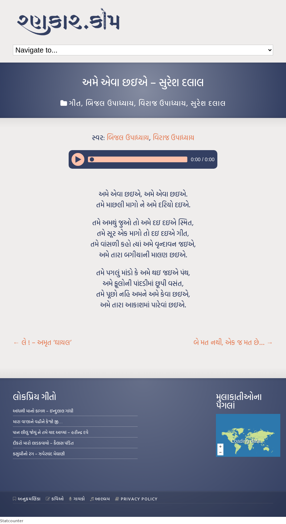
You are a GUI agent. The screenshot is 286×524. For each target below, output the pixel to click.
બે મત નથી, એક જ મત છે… (233, 342)
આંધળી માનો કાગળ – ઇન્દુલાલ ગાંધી (43, 410)
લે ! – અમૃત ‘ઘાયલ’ (42, 342)
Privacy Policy (136, 498)
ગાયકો (77, 498)
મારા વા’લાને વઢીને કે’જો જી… (38, 421)
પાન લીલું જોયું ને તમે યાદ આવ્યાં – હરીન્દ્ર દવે (50, 432)
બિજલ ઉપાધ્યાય (109, 103)
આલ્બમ (100, 498)
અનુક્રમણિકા (27, 498)
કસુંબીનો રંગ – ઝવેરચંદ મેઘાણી (39, 453)
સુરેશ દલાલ (208, 103)
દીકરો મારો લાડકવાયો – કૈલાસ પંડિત (43, 443)
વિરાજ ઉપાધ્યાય (162, 103)
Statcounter (11, 520)
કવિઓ (55, 498)
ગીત (75, 103)
